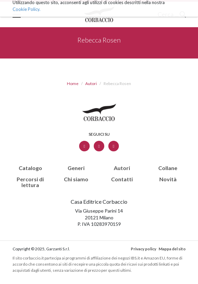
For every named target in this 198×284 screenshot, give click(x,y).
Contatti (122, 179)
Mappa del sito (172, 248)
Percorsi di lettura (30, 182)
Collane (167, 168)
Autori (91, 83)
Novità (168, 179)
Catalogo (30, 168)
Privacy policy (143, 248)
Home (72, 83)
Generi (76, 168)
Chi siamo (76, 179)
